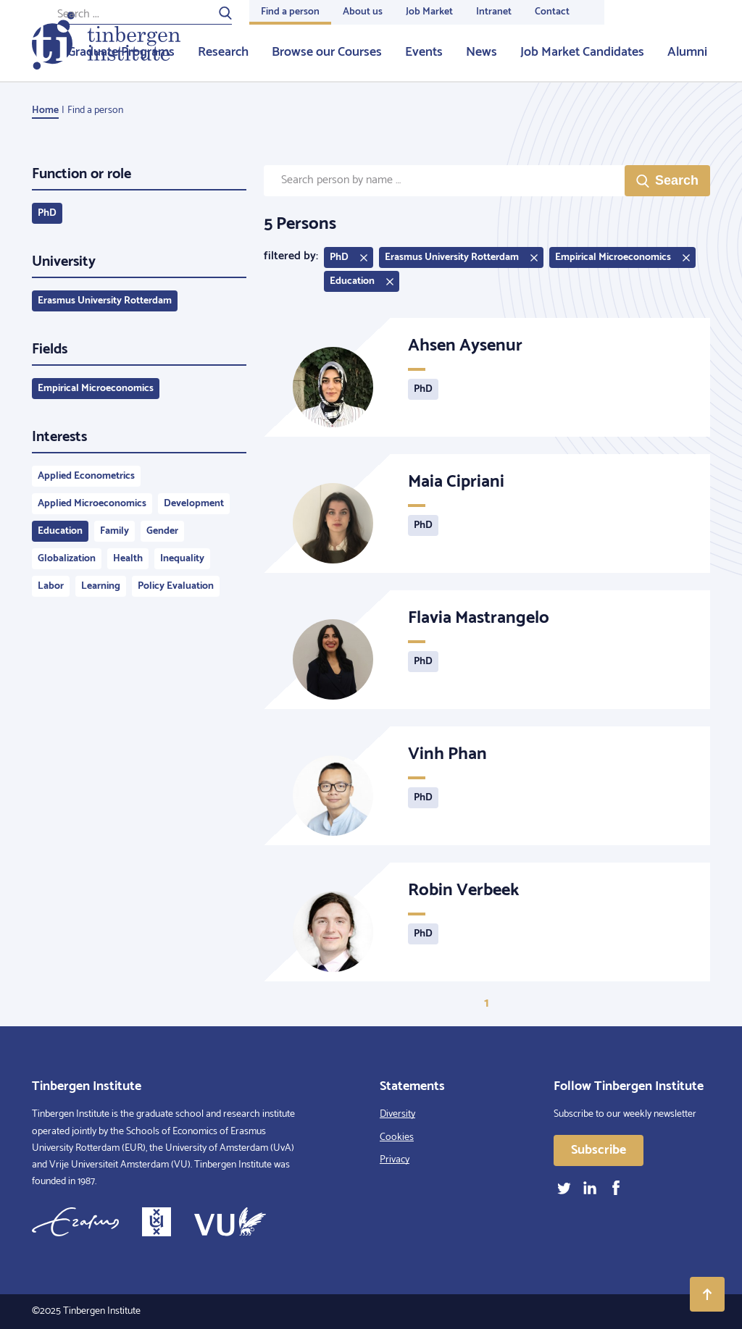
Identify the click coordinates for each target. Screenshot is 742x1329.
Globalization (67, 558)
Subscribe (598, 1150)
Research (223, 52)
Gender (162, 531)
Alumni (687, 52)
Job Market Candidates (582, 52)
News (481, 52)
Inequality (182, 558)
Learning (100, 586)
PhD (47, 213)
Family (114, 531)
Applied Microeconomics (92, 503)
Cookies (397, 1137)
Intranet (494, 12)
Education (60, 531)
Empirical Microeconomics (96, 388)
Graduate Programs (121, 52)
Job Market (429, 12)
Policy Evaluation (176, 586)
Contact (552, 12)
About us (363, 12)
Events (424, 52)
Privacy (394, 1160)
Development (194, 503)
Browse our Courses (327, 52)
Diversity (397, 1114)
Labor (51, 586)
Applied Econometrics (86, 476)
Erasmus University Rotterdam (105, 301)
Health (128, 558)
